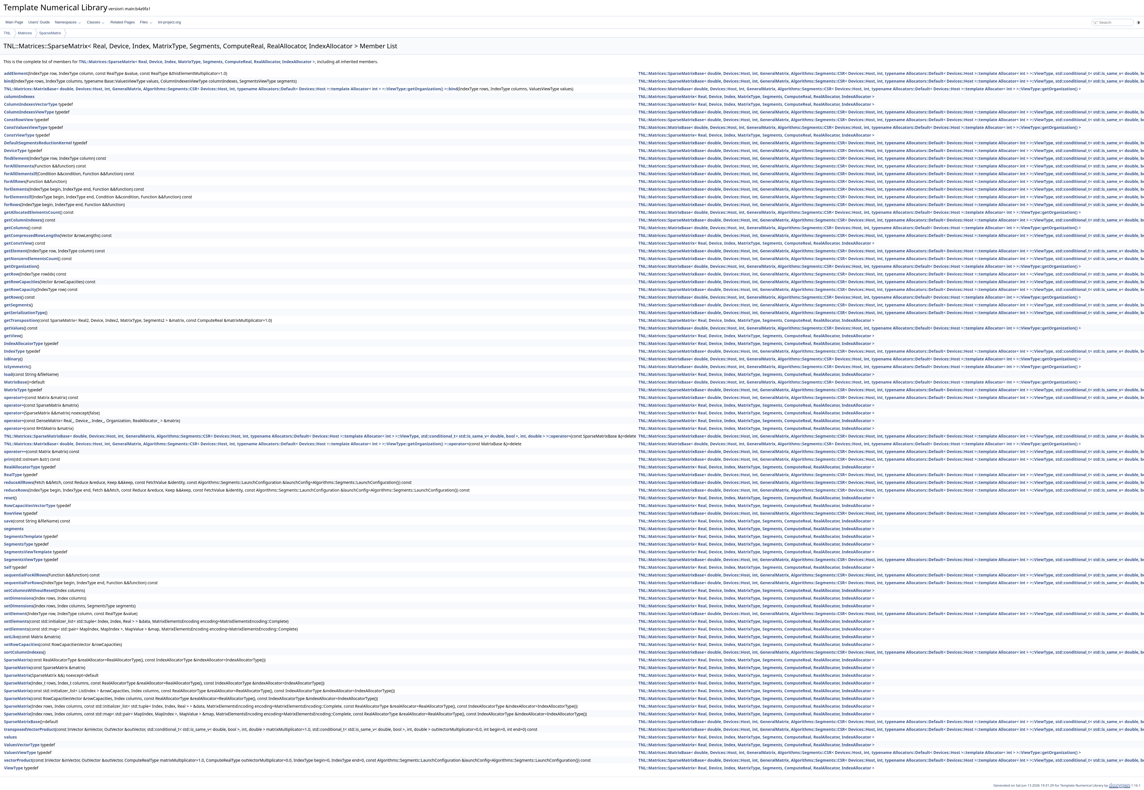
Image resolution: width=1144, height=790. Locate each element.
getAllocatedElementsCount (32, 212)
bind (8, 81)
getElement (15, 251)
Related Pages (122, 22)
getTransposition (21, 320)
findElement (16, 158)
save (8, 521)
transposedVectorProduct (29, 729)
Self (7, 567)
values (10, 737)
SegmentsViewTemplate (28, 551)
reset (9, 497)
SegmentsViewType (23, 559)
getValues (14, 328)
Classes (96, 22)
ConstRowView (18, 119)
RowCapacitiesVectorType (29, 505)
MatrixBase (15, 382)
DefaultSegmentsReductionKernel (38, 142)
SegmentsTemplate (23, 536)
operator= (14, 405)
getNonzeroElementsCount (31, 258)
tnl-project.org (169, 22)
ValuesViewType (20, 752)
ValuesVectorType (21, 744)
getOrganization (20, 266)
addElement (16, 73)
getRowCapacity (20, 289)
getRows (12, 297)
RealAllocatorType (22, 467)
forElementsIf (17, 197)
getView (12, 335)
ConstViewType (19, 135)
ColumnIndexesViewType (29, 112)
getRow (11, 274)
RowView (13, 513)
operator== (15, 451)
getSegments (17, 305)
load (8, 374)
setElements (16, 621)
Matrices (25, 33)
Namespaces (68, 22)
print (9, 459)
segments (13, 528)
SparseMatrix (50, 33)
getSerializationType (24, 312)
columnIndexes (19, 96)
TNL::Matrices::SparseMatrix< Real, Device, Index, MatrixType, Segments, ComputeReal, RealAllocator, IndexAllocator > (197, 61)
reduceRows (16, 490)
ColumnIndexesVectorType (30, 104)
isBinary (12, 359)
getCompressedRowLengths (32, 235)
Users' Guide (39, 22)
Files (146, 22)
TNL (7, 33)
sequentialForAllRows (25, 575)
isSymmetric (16, 366)
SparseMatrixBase (22, 721)
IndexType (14, 351)
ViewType (13, 768)
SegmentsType (18, 544)
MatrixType (15, 389)
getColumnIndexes (23, 220)
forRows (12, 204)
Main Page (14, 22)
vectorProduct (18, 760)
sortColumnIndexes (23, 652)
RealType (13, 474)
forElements (16, 189)
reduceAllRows (18, 482)
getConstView (18, 243)
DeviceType (15, 150)
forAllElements (18, 166)
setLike (11, 636)
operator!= (14, 397)
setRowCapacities (21, 644)
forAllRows (14, 181)
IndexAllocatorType (23, 343)
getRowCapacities (22, 281)
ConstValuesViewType (25, 127)
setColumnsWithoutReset (29, 590)
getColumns (16, 227)
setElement (15, 613)
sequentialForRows (23, 582)
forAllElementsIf (20, 173)
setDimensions (18, 598)
